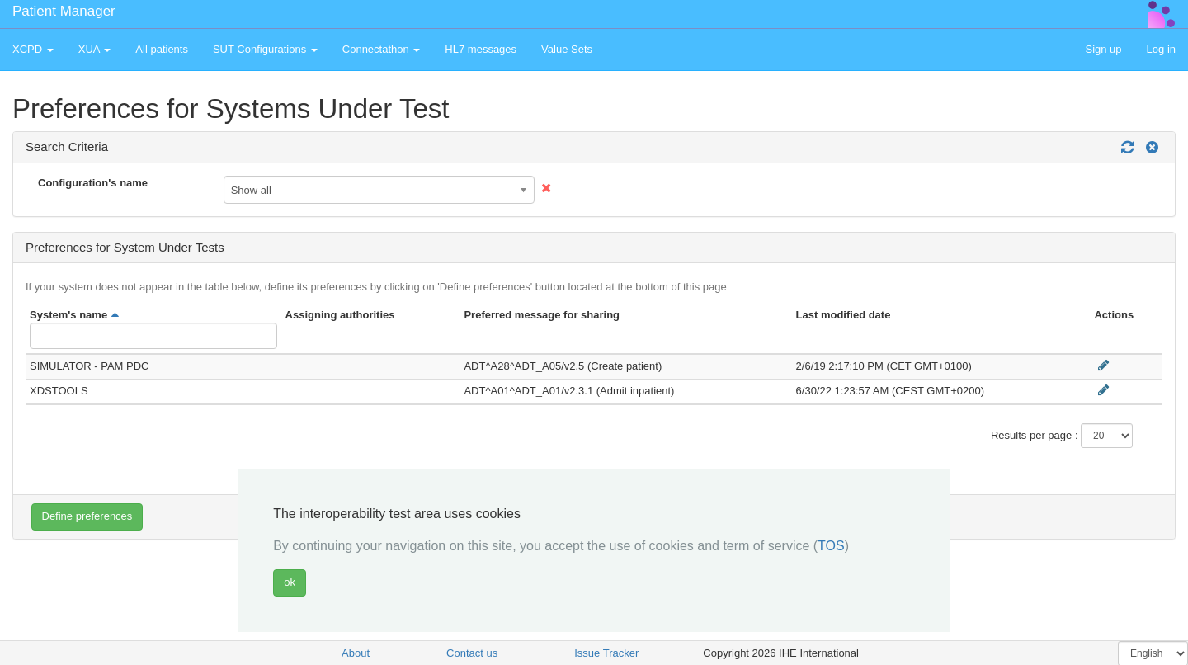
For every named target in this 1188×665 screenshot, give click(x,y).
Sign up (1103, 49)
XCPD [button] (33, 49)
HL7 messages (480, 49)
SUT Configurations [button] (265, 49)
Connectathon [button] (381, 49)
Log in (1161, 49)
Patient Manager (64, 11)
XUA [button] (94, 49)
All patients (161, 49)
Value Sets (566, 49)
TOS (831, 546)
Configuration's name (93, 183)
